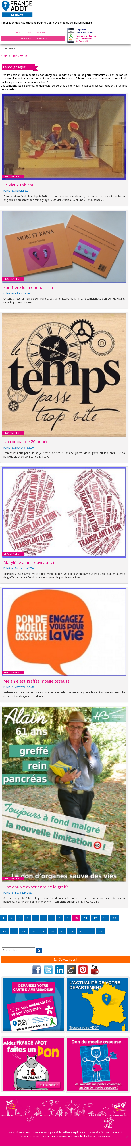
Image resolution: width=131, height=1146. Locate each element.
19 (42, 931)
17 (23, 931)
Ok (65, 1140)
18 (33, 931)
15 (4, 931)
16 (14, 931)
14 (114, 918)
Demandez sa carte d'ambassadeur (32, 32)
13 (105, 918)
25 (100, 931)
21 (62, 931)
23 (81, 931)
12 (95, 918)
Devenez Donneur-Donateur (33, 39)
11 (85, 918)
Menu (10, 48)
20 (52, 931)
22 (71, 931)
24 (90, 931)
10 (76, 918)
